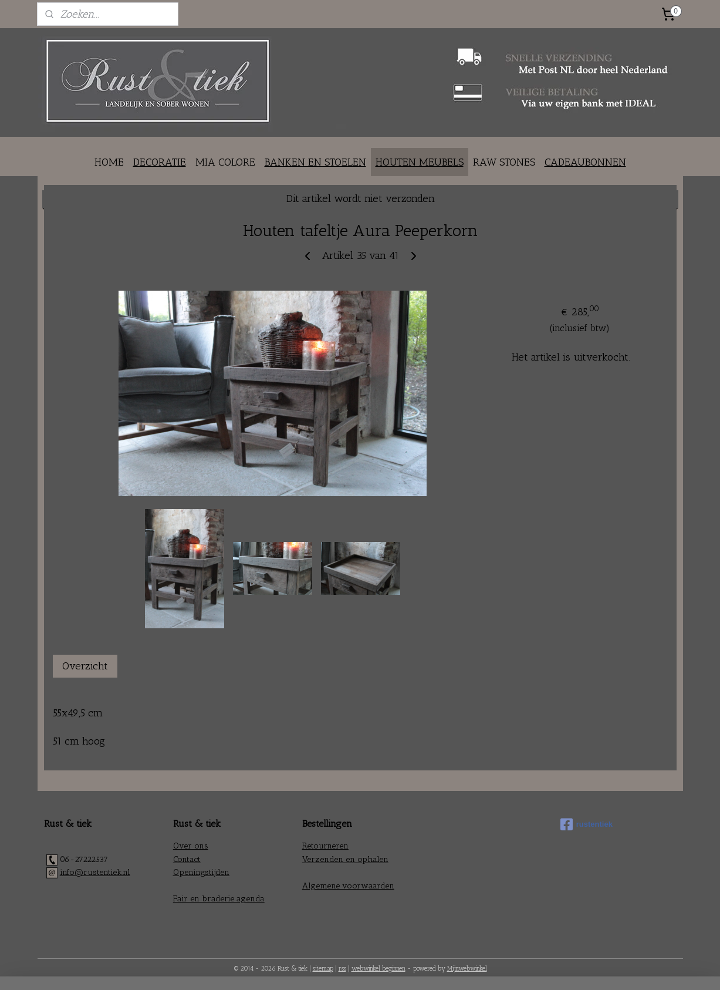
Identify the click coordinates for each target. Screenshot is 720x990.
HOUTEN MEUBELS (420, 162)
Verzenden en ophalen (345, 859)
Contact (187, 859)
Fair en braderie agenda (219, 899)
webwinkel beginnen (378, 968)
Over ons (190, 846)
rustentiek (586, 824)
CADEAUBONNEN (585, 162)
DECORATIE (159, 162)
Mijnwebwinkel (467, 968)
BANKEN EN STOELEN (315, 162)
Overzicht (85, 665)
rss (342, 968)
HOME (109, 162)
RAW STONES (504, 162)
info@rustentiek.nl (95, 872)
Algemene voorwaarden (348, 886)
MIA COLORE (225, 162)
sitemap (323, 968)
